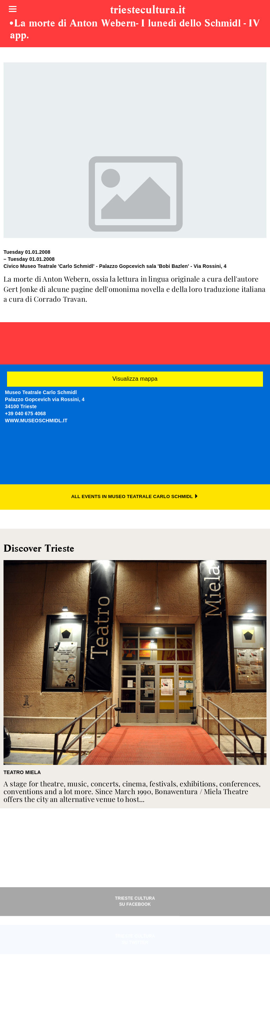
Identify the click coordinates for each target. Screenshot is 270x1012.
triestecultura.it (147, 10)
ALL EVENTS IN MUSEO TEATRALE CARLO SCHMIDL (135, 496)
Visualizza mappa (135, 379)
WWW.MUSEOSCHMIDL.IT (36, 420)
